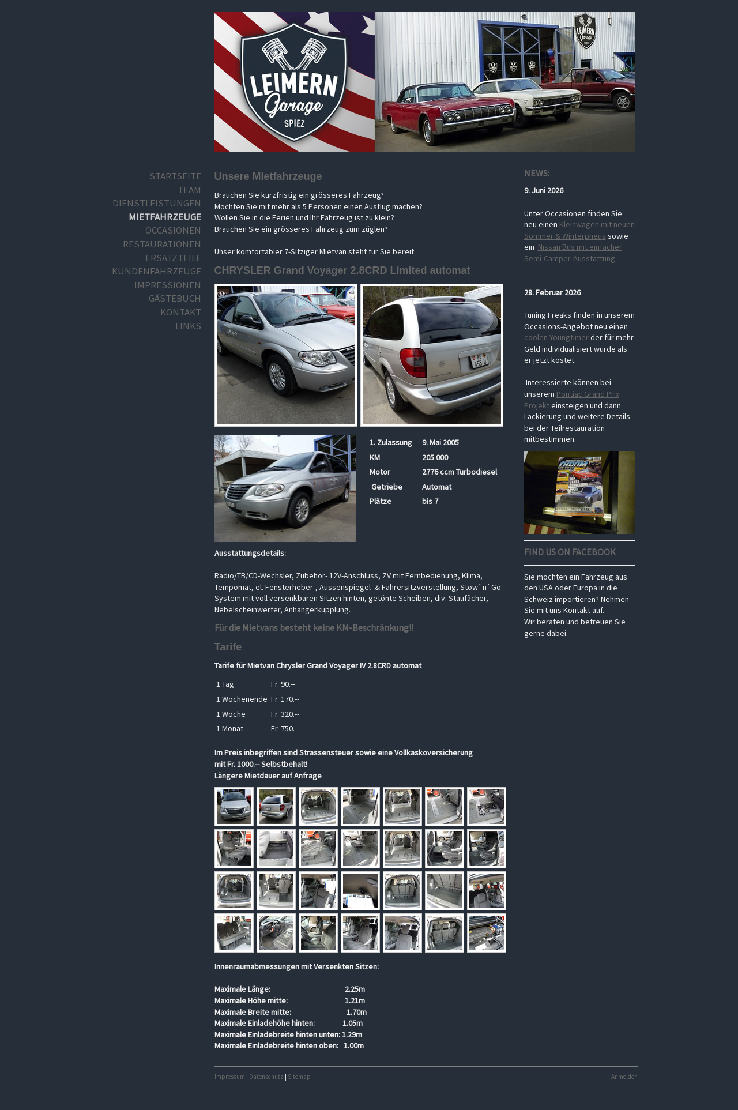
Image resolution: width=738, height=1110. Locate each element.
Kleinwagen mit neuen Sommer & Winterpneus (579, 230)
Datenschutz (266, 1077)
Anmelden (624, 1077)
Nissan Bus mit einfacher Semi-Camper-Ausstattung (573, 253)
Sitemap (299, 1077)
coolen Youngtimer (556, 337)
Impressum (229, 1077)
